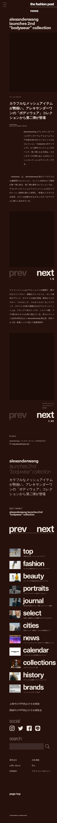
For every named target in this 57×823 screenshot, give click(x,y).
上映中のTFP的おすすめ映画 (24, 704)
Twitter (20, 728)
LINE (37, 728)
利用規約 (13, 771)
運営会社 (13, 760)
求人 (34, 765)
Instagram (12, 728)
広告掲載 (35, 760)
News (34, 10)
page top (14, 793)
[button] (43, 272)
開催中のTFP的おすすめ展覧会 (25, 710)
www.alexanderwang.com (20, 444)
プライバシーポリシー (41, 771)
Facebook (29, 728)
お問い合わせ (15, 765)
